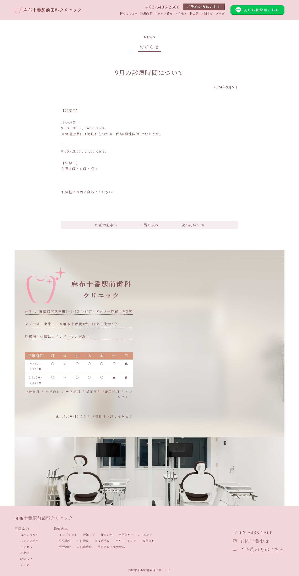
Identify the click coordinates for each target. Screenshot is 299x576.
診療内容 (146, 13)
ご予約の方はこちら (204, 6)
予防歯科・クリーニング (135, 535)
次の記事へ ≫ (193, 225)
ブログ (220, 13)
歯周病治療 (102, 541)
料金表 (194, 13)
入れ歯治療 (84, 547)
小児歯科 (65, 541)
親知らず (89, 535)
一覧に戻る (149, 225)
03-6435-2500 (162, 7)
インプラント (68, 535)
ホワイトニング (126, 541)
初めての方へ (129, 13)
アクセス (181, 13)
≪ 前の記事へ (105, 225)
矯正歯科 (107, 535)
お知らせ (207, 13)
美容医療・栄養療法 (111, 547)
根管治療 (65, 547)
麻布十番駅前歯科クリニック (48, 10)
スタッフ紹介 (164, 13)
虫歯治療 (83, 541)
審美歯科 (148, 541)
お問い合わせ (251, 540)
